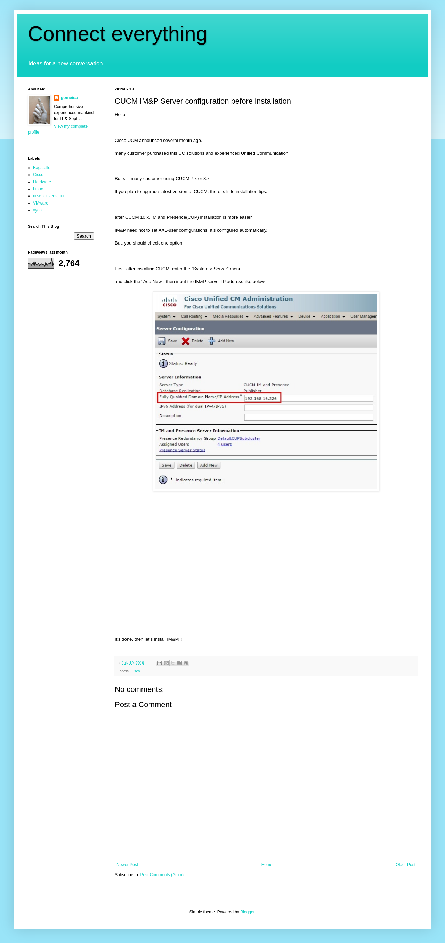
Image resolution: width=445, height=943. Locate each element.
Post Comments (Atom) (162, 874)
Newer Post (127, 864)
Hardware (42, 181)
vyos (37, 210)
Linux (38, 188)
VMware (40, 203)
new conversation (49, 195)
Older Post (405, 864)
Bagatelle (41, 167)
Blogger (247, 912)
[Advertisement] (266, 545)
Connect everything (118, 33)
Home (267, 864)
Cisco (135, 671)
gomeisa (69, 97)
